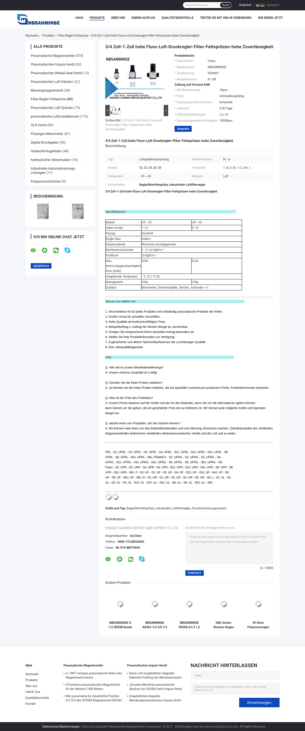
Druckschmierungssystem (209, 508)
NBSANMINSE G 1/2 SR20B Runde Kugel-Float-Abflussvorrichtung (120, 625)
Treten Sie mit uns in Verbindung (226, 17)
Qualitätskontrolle (178, 17)
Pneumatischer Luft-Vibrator (52, 82)
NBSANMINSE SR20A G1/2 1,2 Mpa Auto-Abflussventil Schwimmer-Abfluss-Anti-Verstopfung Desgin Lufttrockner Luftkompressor (189, 625)
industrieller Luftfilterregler (173, 508)
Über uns (118, 17)
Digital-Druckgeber (44, 142)
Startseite (31, 35)
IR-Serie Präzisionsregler (258, 625)
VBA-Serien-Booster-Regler (224, 625)
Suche (225, 5)
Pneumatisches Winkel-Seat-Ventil (56, 73)
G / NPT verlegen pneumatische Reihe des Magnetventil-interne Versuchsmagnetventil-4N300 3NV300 (94, 676)
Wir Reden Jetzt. (270, 17)
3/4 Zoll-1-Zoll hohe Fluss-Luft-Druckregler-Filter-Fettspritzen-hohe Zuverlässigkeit (134, 125)
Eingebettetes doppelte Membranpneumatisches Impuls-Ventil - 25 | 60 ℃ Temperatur (155, 698)
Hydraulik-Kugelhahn (46, 151)
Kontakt (30, 703)
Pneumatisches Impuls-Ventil (53, 64)
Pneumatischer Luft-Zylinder (52, 108)
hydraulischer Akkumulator (51, 160)
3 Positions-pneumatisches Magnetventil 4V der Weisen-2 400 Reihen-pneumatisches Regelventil (93, 687)
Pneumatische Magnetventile (53, 56)
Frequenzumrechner (46, 181)
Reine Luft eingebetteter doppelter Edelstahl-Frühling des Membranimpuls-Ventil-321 (155, 676)
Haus (79, 17)
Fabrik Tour (32, 692)
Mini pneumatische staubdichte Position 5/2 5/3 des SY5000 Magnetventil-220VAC (94, 698)
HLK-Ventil (38, 125)
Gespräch (245, 5)
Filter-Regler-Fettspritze (73, 35)
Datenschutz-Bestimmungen (61, 726)
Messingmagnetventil (47, 90)
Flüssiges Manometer (47, 134)
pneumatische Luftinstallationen (55, 116)
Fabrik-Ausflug (143, 17)
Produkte (97, 17)
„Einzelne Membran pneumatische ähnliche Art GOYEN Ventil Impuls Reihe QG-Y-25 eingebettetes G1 (155, 687)
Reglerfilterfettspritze (140, 508)
